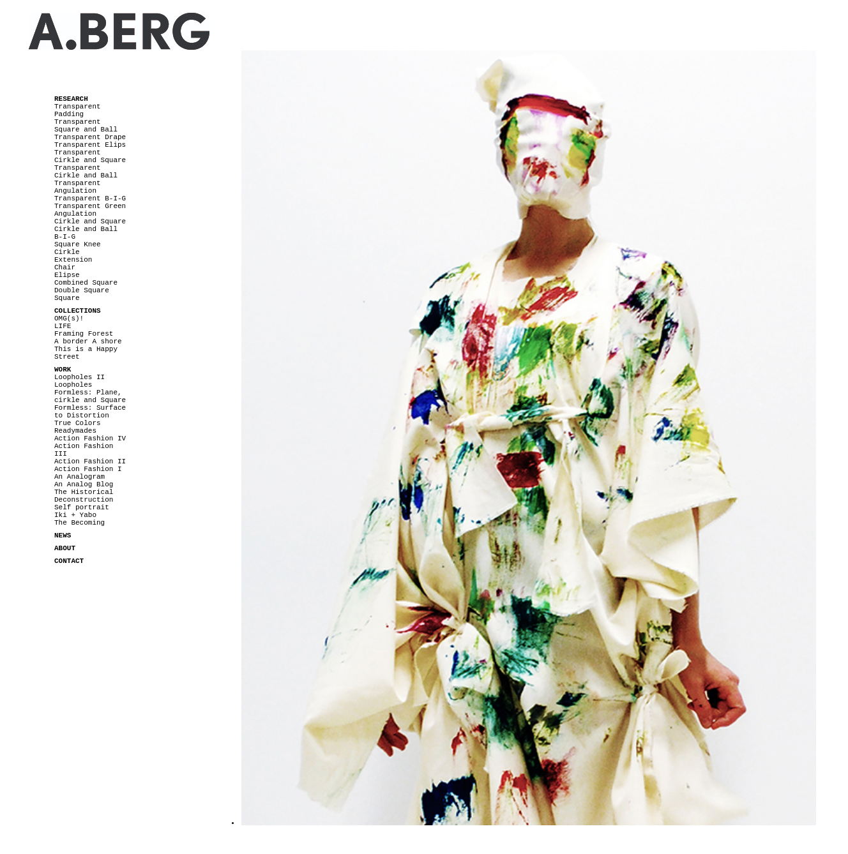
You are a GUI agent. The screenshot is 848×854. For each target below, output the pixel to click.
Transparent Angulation (77, 187)
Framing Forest (83, 334)
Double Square (81, 290)
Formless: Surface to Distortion (90, 411)
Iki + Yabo (75, 515)
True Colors (77, 423)
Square (67, 298)
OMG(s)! (69, 318)
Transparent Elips (90, 145)
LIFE (62, 326)
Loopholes (73, 385)
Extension (73, 260)
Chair (64, 267)
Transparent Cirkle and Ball (85, 171)
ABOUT (64, 548)
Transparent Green (90, 206)
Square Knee (77, 244)
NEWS (62, 535)
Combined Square (85, 283)
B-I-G (64, 237)
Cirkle (67, 252)
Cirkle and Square (90, 221)
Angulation (75, 214)
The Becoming (79, 523)
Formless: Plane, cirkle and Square (90, 396)
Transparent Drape (90, 137)
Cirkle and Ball (85, 229)
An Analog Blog (83, 484)
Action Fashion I (88, 469)
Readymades (75, 431)
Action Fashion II (90, 461)
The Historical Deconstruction (83, 496)
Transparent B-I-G (90, 198)
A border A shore (88, 341)
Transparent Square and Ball (85, 125)
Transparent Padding (77, 110)
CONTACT (69, 561)
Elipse (67, 275)
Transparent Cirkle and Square (90, 156)
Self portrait (81, 507)
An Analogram (79, 477)
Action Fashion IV (90, 438)
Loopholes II (79, 377)
